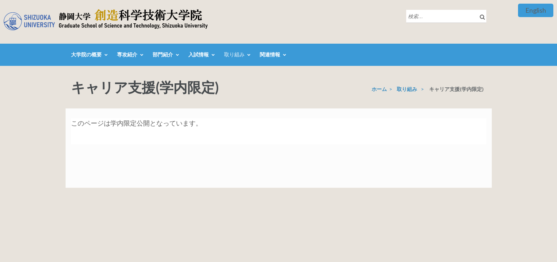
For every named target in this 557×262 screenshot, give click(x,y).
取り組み (234, 54)
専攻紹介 (127, 54)
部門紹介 (163, 54)
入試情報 (198, 54)
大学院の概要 (86, 54)
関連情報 (270, 54)
